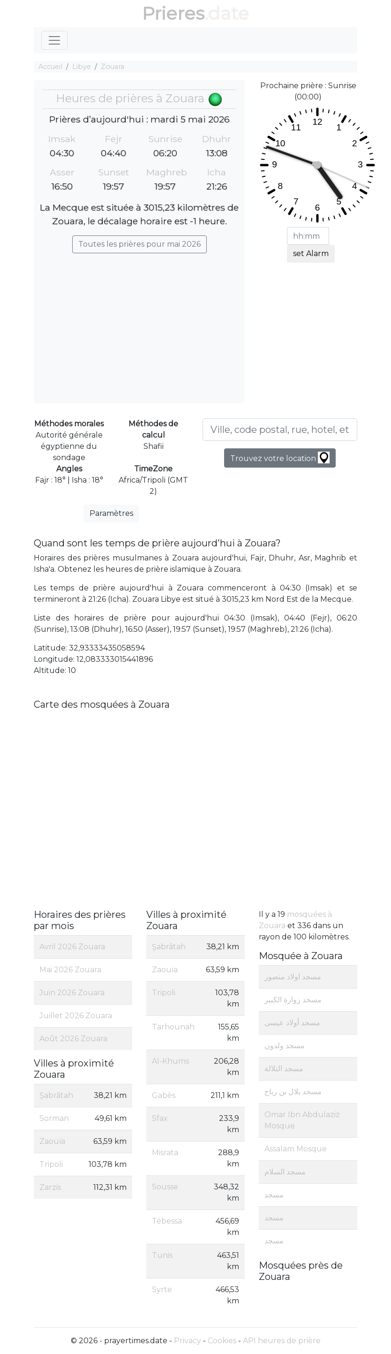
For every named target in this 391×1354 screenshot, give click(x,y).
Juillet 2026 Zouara (75, 1015)
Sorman (54, 1118)
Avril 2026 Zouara (72, 946)
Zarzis (50, 1187)
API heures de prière (282, 1340)
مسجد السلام (285, 1171)
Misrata (165, 1152)
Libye (81, 66)
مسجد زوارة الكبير (293, 999)
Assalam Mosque (295, 1148)
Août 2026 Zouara (73, 1038)
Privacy (187, 1340)
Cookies (222, 1340)
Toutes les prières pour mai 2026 (139, 244)
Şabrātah (56, 1095)
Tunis (162, 1255)
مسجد (274, 1194)
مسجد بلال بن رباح (293, 1091)
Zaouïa (52, 1141)
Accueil (50, 66)
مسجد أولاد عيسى (292, 1022)
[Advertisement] (139, 323)
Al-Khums (170, 1061)
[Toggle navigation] (54, 40)
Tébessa (167, 1221)
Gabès (163, 1095)
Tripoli (51, 1164)
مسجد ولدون (284, 1045)
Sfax (160, 1118)
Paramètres (111, 513)
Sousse (165, 1186)
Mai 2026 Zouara (70, 969)
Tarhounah (173, 1026)
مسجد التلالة (283, 1068)
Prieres (173, 13)
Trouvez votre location (280, 457)
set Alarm (311, 253)
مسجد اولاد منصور (292, 976)
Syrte (162, 1289)
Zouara (112, 66)
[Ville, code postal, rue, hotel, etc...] (280, 429)
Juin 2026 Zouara (72, 992)
